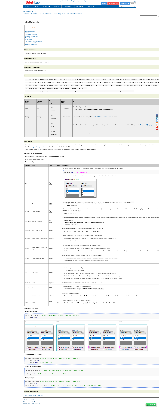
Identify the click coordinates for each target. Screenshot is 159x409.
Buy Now (104, 3)
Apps (37, 6)
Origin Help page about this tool (40, 147)
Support (57, 6)
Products (28, 6)
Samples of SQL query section (148, 125)
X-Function (34, 13)
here (93, 133)
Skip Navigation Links (29, 11)
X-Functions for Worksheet (74, 13)
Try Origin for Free (113, 3)
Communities (68, 6)
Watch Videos (125, 3)
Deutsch (28, 399)
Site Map (25, 403)
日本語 (32, 399)
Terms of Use (37, 403)
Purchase (46, 6)
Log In (134, 1)
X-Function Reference (46, 13)
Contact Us (90, 6)
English (24, 399)
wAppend (33, 395)
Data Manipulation (60, 13)
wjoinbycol (28, 395)
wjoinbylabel (40, 395)
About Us (79, 6)
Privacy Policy (31, 403)
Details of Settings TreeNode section (102, 117)
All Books (26, 13)
